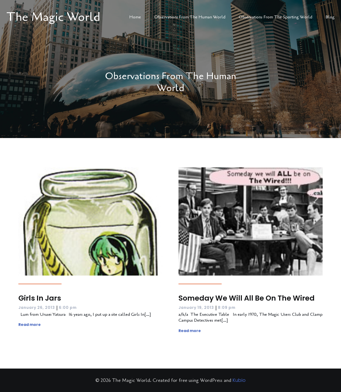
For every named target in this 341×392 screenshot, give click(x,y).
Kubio (239, 380)
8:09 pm (227, 307)
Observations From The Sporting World (275, 17)
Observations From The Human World (189, 17)
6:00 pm (68, 307)
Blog (330, 17)
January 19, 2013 (196, 307)
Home (135, 17)
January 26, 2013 (36, 307)
